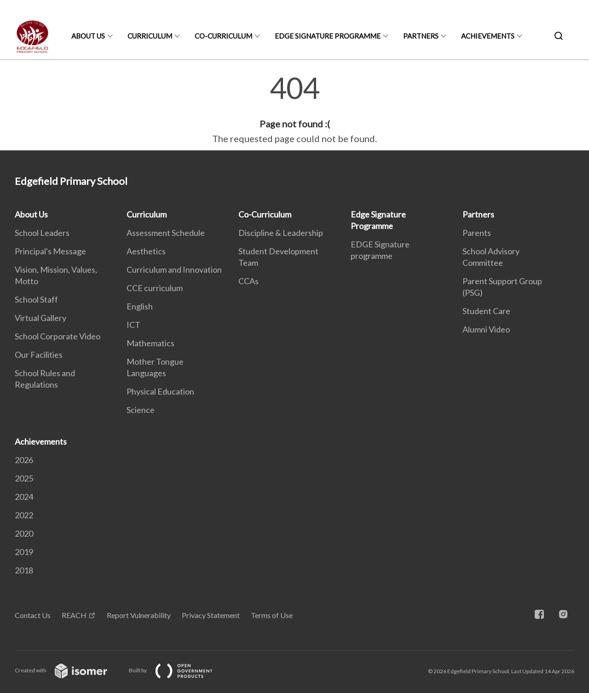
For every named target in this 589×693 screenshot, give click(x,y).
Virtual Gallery (40, 318)
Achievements (487, 36)
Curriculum (149, 36)
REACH (74, 615)
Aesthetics (146, 251)
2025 (24, 478)
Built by (178, 670)
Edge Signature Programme (328, 36)
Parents (476, 233)
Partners (421, 36)
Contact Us (33, 615)
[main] (294, 109)
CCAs (248, 281)
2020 (24, 533)
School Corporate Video (57, 336)
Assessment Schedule (166, 233)
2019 (24, 552)
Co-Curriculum (223, 36)
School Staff (36, 299)
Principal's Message (50, 251)
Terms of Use (272, 615)
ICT (133, 325)
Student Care (486, 311)
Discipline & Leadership (280, 233)
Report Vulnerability (139, 615)
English (140, 306)
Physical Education (160, 391)
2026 (24, 460)
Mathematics (150, 343)
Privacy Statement (211, 615)
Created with (68, 670)
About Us (88, 36)
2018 (24, 570)
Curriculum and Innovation (174, 269)
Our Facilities (39, 354)
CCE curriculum (155, 288)
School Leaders (42, 233)
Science (141, 410)
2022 (24, 515)
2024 (24, 497)
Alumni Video (486, 329)
